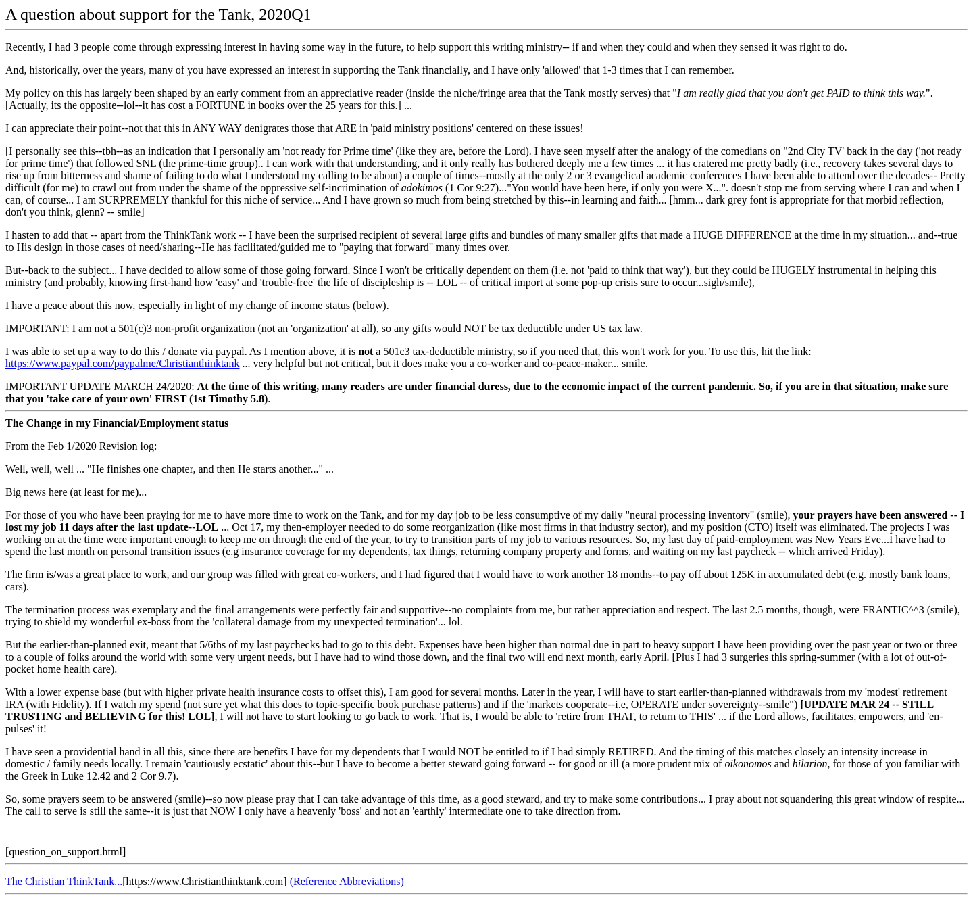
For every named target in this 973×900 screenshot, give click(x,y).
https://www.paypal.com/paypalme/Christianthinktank (122, 363)
